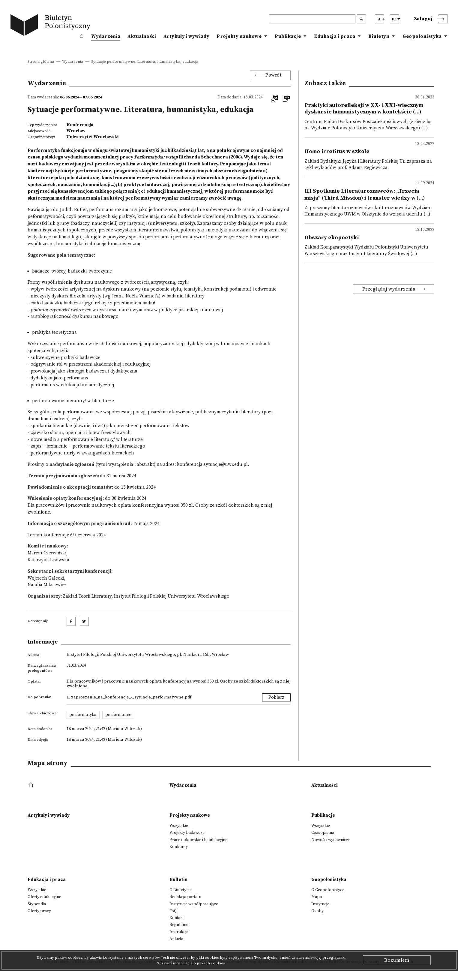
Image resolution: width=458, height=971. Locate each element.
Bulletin (178, 879)
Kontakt (176, 918)
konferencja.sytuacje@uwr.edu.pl (212, 464)
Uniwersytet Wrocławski (92, 137)
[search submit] (361, 18)
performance (118, 714)
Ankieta (176, 939)
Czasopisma (322, 832)
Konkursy (178, 846)
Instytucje (320, 904)
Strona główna (41, 62)
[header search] (312, 18)
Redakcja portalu (185, 897)
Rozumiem (396, 960)
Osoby (317, 911)
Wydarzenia (105, 36)
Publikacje (288, 36)
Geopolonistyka (422, 36)
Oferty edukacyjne (44, 897)
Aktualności (141, 36)
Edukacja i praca (334, 36)
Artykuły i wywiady (186, 36)
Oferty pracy (39, 911)
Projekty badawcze (187, 832)
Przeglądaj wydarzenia (389, 289)
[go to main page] (51, 26)
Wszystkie (178, 825)
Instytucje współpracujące (193, 904)
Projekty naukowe (239, 36)
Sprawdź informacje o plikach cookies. (191, 963)
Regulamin (179, 924)
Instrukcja (178, 932)
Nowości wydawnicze (330, 840)
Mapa (316, 897)
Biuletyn (378, 36)
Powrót (273, 75)
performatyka (83, 714)
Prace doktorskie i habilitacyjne (198, 840)
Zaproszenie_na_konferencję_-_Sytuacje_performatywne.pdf (131, 697)
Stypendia (37, 904)
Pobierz (276, 697)
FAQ (173, 911)
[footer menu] (32, 785)
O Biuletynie (180, 890)
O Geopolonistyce (327, 890)
